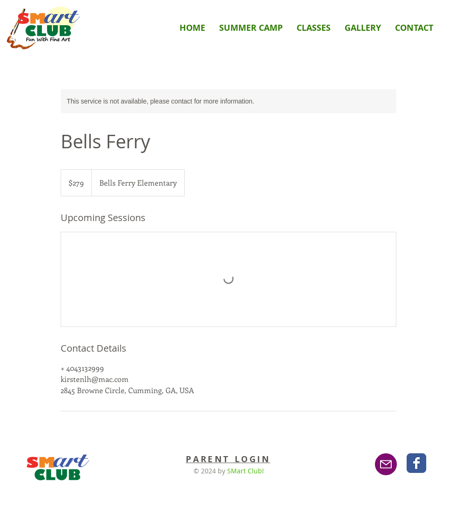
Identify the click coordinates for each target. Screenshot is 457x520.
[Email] (386, 464)
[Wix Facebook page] (416, 463)
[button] (314, 28)
